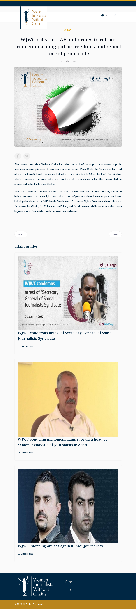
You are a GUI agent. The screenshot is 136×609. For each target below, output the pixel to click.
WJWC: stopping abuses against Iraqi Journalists (60, 546)
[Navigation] (15, 17)
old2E (68, 30)
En (106, 16)
